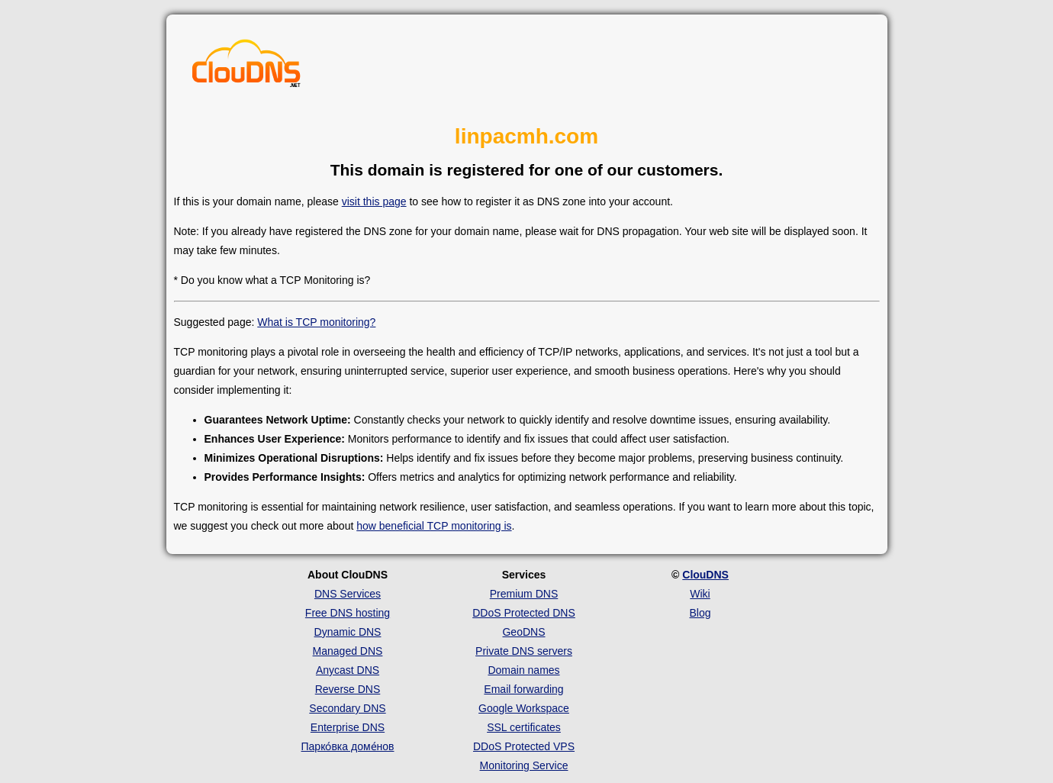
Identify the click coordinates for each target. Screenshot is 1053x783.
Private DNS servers (523, 651)
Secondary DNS (347, 708)
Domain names (523, 670)
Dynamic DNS (348, 632)
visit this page (374, 201)
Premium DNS (524, 594)
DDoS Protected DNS (523, 613)
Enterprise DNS (348, 727)
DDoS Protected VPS (524, 746)
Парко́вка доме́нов (347, 746)
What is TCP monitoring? (316, 322)
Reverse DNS (348, 689)
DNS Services (347, 594)
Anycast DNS (347, 670)
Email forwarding (523, 689)
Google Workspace (523, 708)
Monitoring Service (524, 765)
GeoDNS (523, 632)
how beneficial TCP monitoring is (433, 526)
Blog (699, 613)
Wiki (700, 594)
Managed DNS (348, 651)
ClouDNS (705, 575)
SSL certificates (524, 727)
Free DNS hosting (347, 613)
